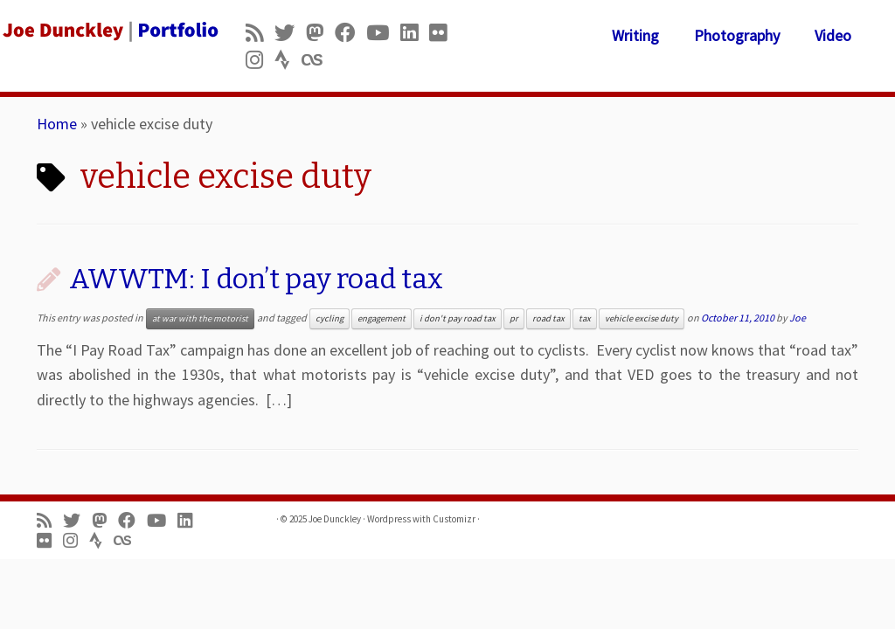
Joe (797, 317)
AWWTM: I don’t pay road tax (256, 278)
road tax (548, 318)
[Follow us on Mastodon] (320, 32)
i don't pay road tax (458, 318)
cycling (329, 318)
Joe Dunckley (335, 519)
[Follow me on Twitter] (290, 32)
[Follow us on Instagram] (260, 60)
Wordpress (389, 519)
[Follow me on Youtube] (383, 32)
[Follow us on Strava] (288, 60)
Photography (737, 35)
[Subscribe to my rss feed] (260, 32)
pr (514, 318)
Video (833, 35)
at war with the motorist (200, 318)
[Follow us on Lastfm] (317, 60)
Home (57, 124)
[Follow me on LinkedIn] (414, 32)
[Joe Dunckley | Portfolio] (105, 30)
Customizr (454, 519)
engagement (381, 318)
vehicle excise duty (641, 318)
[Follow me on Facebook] (350, 32)
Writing (635, 35)
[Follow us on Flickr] (443, 32)
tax (585, 318)
